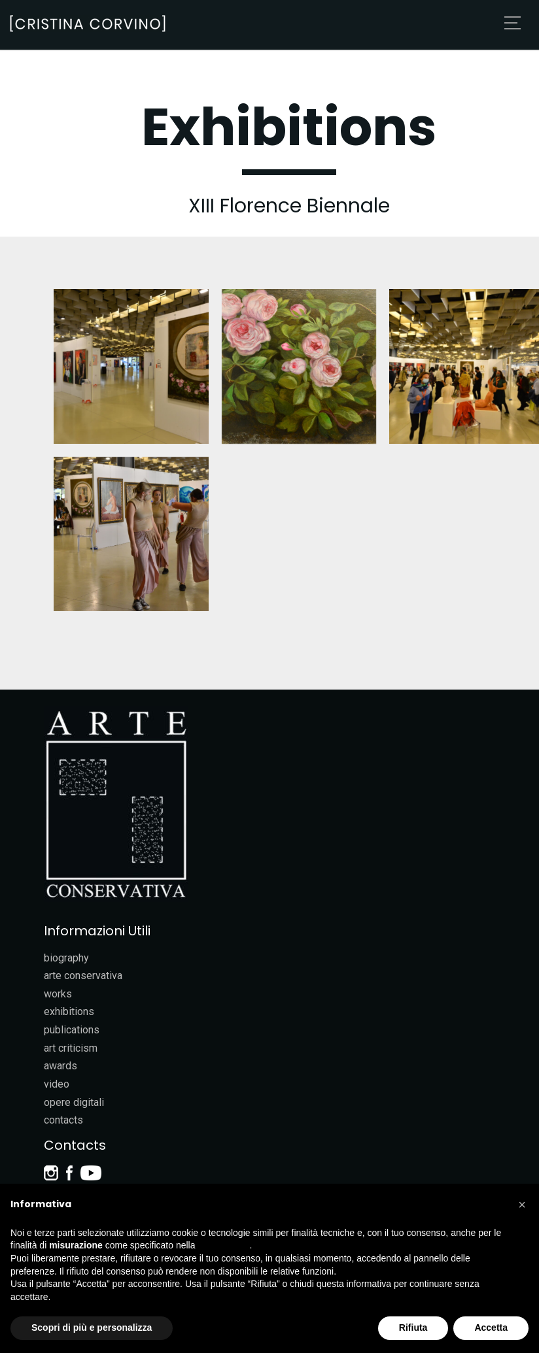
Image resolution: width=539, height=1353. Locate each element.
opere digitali (74, 1102)
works (58, 994)
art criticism (70, 1048)
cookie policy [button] (223, 1245)
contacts (63, 1120)
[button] (522, 1204)
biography (66, 958)
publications (71, 1030)
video (56, 1084)
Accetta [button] (491, 1327)
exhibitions (69, 1011)
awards (60, 1066)
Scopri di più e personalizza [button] (91, 1327)
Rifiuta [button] (413, 1327)
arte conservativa (83, 975)
